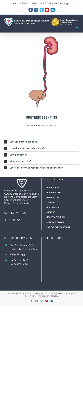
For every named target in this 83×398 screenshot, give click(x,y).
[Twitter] (14, 220)
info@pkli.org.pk (62, 3)
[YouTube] (18, 220)
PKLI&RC (54, 296)
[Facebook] (5, 220)
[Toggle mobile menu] (77, 28)
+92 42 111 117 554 (20, 259)
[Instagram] (10, 220)
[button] (41, 142)
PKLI (60, 293)
